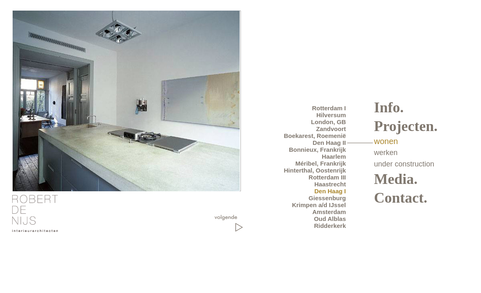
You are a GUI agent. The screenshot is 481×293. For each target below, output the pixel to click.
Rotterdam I (329, 108)
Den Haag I (330, 191)
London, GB (328, 121)
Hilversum (331, 115)
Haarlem (334, 156)
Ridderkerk (330, 225)
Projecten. (405, 126)
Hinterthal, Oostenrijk (315, 170)
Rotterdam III (327, 177)
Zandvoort (331, 128)
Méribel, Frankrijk (320, 163)
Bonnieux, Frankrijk (317, 149)
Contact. (400, 198)
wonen (386, 141)
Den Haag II (329, 142)
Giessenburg (327, 198)
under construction (404, 164)
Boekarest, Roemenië (315, 135)
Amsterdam (329, 211)
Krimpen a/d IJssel (319, 204)
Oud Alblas (330, 218)
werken (386, 153)
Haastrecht (330, 184)
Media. (396, 179)
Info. (389, 107)
